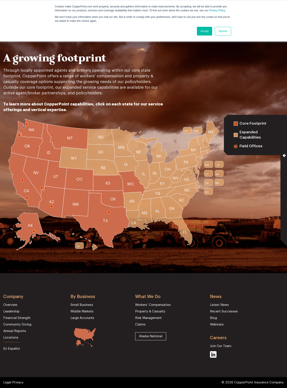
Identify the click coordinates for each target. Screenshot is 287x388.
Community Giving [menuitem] (17, 324)
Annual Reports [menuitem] (14, 331)
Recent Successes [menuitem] (224, 311)
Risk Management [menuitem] (148, 318)
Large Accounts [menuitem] (82, 318)
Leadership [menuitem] (11, 311)
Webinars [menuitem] (217, 324)
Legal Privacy (13, 382)
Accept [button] (205, 31)
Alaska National (150, 336)
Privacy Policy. (217, 10)
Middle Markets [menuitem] (82, 311)
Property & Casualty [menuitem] (150, 311)
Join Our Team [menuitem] (220, 346)
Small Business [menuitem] (81, 305)
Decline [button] (222, 31)
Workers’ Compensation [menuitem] (153, 305)
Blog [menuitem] (213, 318)
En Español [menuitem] (11, 348)
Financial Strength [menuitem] (16, 318)
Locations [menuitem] (10, 337)
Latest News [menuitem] (219, 305)
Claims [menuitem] (140, 324)
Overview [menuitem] (10, 305)
